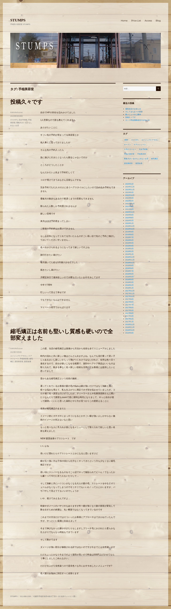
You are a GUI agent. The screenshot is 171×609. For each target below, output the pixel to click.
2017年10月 (130, 296)
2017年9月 (129, 299)
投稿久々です (26, 101)
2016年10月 (130, 330)
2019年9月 (129, 232)
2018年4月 (129, 279)
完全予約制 (23, 120)
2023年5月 (129, 192)
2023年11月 (130, 190)
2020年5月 (129, 220)
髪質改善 (27, 361)
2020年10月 (130, 212)
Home (124, 20)
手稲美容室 (24, 359)
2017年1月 (129, 322)
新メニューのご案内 (133, 114)
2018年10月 (130, 263)
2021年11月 (130, 204)
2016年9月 (129, 333)
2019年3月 (129, 249)
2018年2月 (129, 285)
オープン (127, 144)
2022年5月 (129, 198)
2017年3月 (129, 316)
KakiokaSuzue (16, 112)
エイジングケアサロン (19, 356)
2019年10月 (130, 229)
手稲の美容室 (129, 154)
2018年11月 (130, 260)
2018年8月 (129, 268)
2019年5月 (129, 243)
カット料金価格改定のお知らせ (137, 120)
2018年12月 (130, 257)
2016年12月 (130, 324)
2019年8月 (129, 235)
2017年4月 (129, 313)
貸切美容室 (19, 361)
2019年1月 (129, 254)
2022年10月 (130, 195)
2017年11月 (130, 294)
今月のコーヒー (130, 149)
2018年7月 (129, 271)
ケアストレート (140, 144)
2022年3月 (129, 201)
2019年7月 (129, 237)
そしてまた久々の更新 (134, 112)
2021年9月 (129, 206)
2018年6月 (129, 274)
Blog (158, 20)
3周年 (126, 140)
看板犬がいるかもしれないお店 (136, 159)
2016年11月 (130, 327)
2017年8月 (129, 302)
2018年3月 (129, 282)
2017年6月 (129, 308)
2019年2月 (129, 251)
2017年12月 (130, 291)
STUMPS (18, 20)
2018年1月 (129, 288)
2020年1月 (129, 223)
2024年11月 (130, 187)
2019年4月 (129, 246)
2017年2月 (129, 319)
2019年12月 (130, 226)
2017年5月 (129, 310)
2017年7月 (129, 305)
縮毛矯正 (154, 159)
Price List (136, 20)
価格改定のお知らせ (133, 109)
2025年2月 (129, 184)
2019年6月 (129, 240)
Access (148, 20)
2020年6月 (129, 218)
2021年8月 (129, 209)
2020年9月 (129, 215)
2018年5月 (129, 277)
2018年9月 (129, 265)
